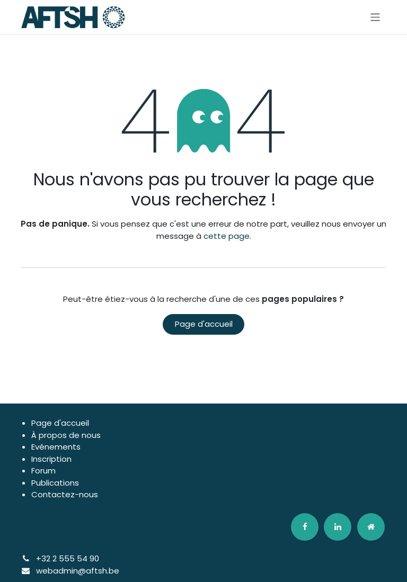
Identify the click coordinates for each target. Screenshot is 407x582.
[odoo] (371, 527)
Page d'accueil (204, 323)
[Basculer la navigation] (375, 16)
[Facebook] (304, 527)
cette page (227, 235)
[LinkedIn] (337, 527)
